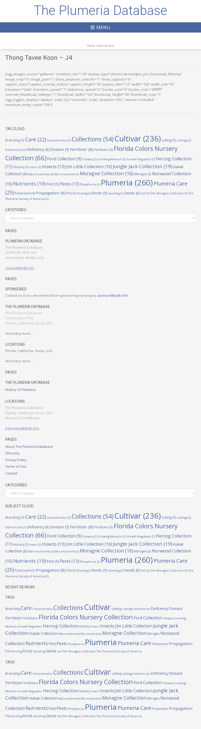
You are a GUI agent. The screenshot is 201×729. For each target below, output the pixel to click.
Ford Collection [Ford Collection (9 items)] (64, 159)
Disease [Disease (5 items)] (60, 149)
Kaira (111, 45)
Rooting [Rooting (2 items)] (84, 193)
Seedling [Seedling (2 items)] (116, 193)
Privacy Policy (16, 459)
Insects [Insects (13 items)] (53, 166)
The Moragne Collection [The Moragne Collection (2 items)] (169, 193)
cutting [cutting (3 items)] (169, 140)
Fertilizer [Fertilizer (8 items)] (81, 149)
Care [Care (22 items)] (35, 139)
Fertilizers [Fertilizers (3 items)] (103, 149)
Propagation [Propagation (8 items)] (50, 192)
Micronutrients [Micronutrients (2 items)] (66, 174)
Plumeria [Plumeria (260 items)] (127, 182)
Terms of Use (15, 466)
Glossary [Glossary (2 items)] (89, 159)
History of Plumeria (20, 389)
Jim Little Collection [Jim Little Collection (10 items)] (89, 166)
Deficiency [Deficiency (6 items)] (38, 149)
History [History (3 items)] (21, 167)
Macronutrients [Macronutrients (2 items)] (41, 174)
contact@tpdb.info (19, 267)
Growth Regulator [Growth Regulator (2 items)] (141, 159)
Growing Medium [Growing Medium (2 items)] (112, 159)
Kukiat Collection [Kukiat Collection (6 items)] (43, 633)
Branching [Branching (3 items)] (14, 140)
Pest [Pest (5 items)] (53, 184)
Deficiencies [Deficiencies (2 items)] (15, 150)
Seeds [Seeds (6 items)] (132, 192)
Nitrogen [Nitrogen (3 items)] (142, 174)
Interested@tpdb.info (22, 428)
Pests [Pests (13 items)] (69, 184)
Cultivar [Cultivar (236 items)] (137, 138)
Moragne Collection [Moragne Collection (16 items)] (106, 173)
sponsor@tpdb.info (112, 295)
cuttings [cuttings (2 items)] (184, 140)
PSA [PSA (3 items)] (71, 193)
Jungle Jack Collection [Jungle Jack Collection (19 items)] (142, 166)
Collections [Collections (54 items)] (93, 139)
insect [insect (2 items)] (35, 167)
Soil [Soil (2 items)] (145, 193)
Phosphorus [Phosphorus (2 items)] (90, 184)
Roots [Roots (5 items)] (99, 193)
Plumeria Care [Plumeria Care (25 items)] (134, 643)
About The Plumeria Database (29, 446)
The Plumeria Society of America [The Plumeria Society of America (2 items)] (119, 651)
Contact (11, 473)
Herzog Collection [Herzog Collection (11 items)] (61, 626)
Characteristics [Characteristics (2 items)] (59, 140)
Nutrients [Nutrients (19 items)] (29, 183)
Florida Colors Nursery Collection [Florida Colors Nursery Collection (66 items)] (86, 617)
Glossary (12, 453)
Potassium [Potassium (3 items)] (25, 193)
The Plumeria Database (100, 10)
